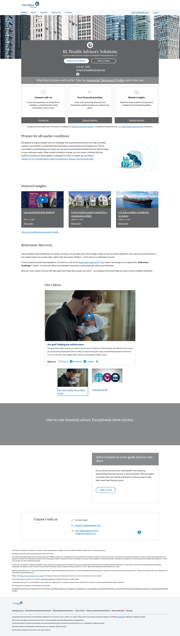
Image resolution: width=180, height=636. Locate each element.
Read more (76, 223)
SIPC (64, 626)
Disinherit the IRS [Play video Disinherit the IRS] (100, 390)
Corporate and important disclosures (38, 610)
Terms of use (79, 610)
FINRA (57, 626)
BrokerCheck (121, 617)
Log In (156, 12)
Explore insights (90, 120)
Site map (129, 610)
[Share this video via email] (63, 362)
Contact (68, 12)
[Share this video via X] (97, 361)
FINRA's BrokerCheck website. (82, 127)
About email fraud (118, 610)
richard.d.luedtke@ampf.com (90, 70)
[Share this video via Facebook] (76, 361)
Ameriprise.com (17, 610)
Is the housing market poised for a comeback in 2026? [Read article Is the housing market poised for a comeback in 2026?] (89, 214)
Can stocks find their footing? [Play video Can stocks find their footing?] (39, 212)
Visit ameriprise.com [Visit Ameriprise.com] (140, 12)
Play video (28, 223)
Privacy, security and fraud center (98, 610)
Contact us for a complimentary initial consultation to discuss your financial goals (57, 159)
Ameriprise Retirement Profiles (105, 80)
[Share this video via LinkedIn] (89, 361)
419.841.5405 (83, 67)
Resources (56, 12)
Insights (43, 12)
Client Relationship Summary (133, 127)
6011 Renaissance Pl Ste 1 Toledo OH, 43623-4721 (87, 532)
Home (24, 12)
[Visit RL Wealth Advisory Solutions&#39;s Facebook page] (139, 532)
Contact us (43, 120)
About (33, 12)
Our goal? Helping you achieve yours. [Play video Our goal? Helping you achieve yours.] (71, 392)
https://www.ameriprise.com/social (32, 576)
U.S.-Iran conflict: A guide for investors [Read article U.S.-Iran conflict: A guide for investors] (133, 214)
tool (91, 262)
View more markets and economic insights (40, 232)
